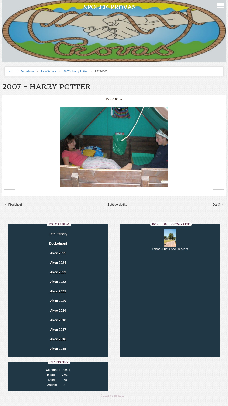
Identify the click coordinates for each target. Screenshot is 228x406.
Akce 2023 (58, 272)
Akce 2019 (58, 310)
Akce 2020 (58, 301)
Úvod (10, 71)
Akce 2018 (58, 320)
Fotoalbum (27, 71)
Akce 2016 (58, 339)
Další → (218, 204)
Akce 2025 (58, 253)
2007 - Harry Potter (75, 71)
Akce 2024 (58, 262)
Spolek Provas (109, 7)
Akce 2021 (58, 291)
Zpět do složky (117, 204)
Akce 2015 (58, 349)
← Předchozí (13, 204)
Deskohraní (58, 243)
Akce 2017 (58, 330)
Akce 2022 (58, 282)
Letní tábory (48, 71)
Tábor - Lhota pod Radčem (170, 249)
